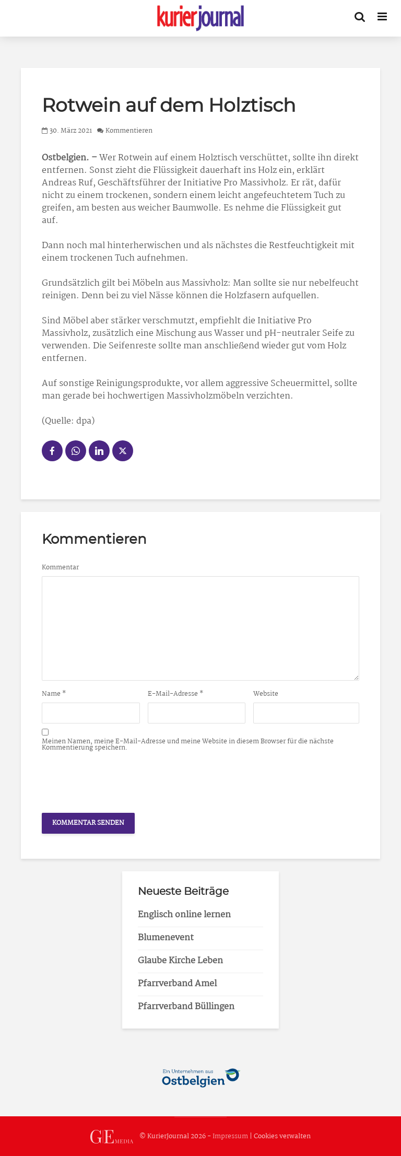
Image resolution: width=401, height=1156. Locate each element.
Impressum (230, 1136)
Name (54, 694)
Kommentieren (128, 130)
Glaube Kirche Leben (180, 961)
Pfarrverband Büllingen (186, 1007)
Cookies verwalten (282, 1136)
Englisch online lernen (184, 915)
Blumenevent (166, 938)
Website (265, 694)
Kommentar (60, 568)
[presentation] (121, 779)
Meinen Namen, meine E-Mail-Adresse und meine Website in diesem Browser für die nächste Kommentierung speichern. (188, 745)
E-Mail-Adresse (176, 694)
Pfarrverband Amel (177, 984)
